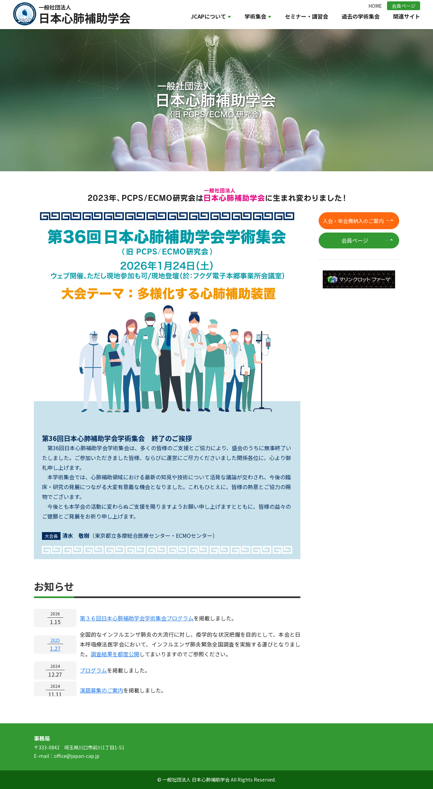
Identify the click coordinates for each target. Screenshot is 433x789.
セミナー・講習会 (306, 16)
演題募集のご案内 (101, 690)
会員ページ (403, 5)
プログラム (93, 670)
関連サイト (406, 16)
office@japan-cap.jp (76, 755)
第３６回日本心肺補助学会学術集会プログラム (136, 618)
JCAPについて (211, 16)
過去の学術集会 (361, 16)
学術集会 (258, 16)
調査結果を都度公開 (115, 654)
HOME (375, 5)
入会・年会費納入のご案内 (353, 220)
